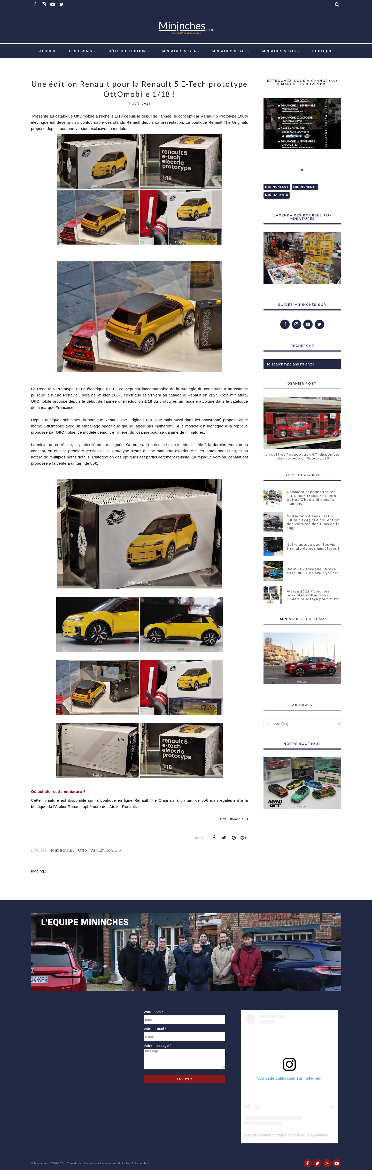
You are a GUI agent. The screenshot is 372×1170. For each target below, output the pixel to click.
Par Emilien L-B (105, 850)
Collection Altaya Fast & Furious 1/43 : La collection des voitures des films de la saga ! (313, 522)
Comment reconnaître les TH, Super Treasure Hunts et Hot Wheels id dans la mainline (311, 497)
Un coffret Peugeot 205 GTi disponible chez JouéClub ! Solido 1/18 (302, 456)
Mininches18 (62, 850)
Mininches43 (304, 187)
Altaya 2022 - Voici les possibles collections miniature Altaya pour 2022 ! (313, 595)
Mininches (41, 1163)
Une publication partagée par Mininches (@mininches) (290, 1135)
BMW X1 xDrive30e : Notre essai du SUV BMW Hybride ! (313, 571)
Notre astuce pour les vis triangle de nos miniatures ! (313, 546)
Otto (82, 850)
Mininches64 (277, 187)
